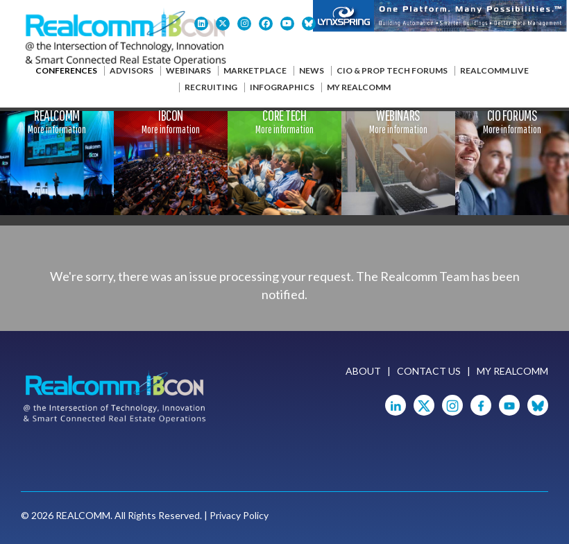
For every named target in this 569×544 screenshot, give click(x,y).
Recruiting (211, 87)
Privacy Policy (239, 515)
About (363, 371)
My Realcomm (359, 87)
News (311, 70)
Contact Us (429, 371)
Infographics (282, 87)
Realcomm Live (494, 70)
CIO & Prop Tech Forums (392, 70)
